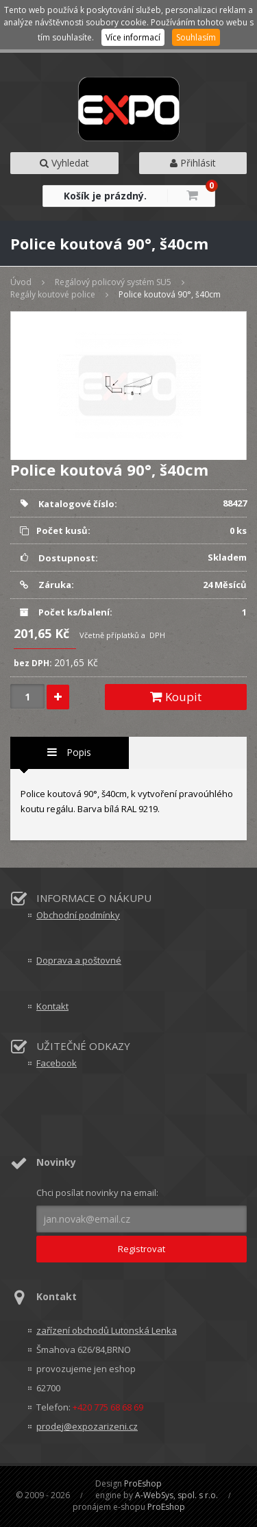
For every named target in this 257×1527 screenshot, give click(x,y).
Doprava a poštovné (78, 960)
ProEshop (143, 1483)
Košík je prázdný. (105, 195)
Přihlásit (193, 162)
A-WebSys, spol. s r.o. (176, 1495)
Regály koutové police (52, 294)
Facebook (56, 1063)
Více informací (133, 37)
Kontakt (52, 1006)
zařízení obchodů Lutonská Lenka (106, 1330)
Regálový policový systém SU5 (113, 282)
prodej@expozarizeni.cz (87, 1426)
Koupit (175, 697)
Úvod (21, 282)
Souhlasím (196, 37)
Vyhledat (64, 162)
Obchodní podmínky (78, 915)
